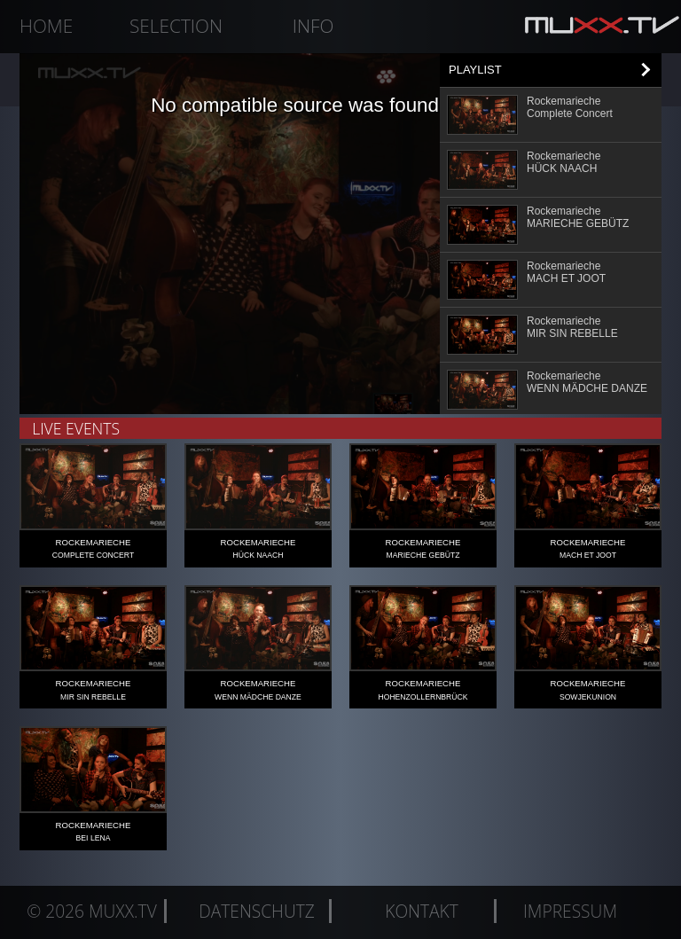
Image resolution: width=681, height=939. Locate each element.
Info (313, 25)
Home (46, 25)
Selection (176, 25)
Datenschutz (257, 911)
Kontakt (421, 911)
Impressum (570, 911)
